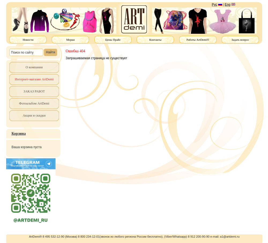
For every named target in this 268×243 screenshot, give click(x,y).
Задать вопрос (240, 39)
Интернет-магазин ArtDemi (34, 79)
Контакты (155, 39)
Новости (28, 39)
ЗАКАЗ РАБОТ (34, 91)
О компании (34, 67)
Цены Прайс (113, 39)
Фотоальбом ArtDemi (34, 103)
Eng (227, 4)
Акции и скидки (34, 115)
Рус (214, 4)
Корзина (19, 134)
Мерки (70, 39)
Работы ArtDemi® (198, 39)
